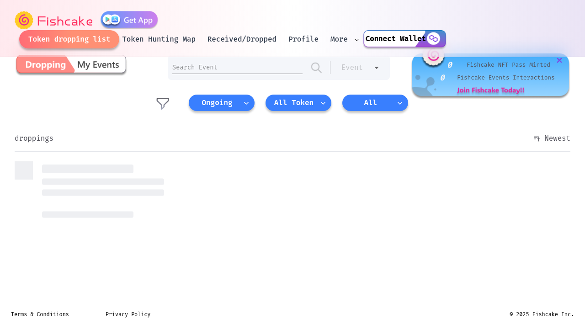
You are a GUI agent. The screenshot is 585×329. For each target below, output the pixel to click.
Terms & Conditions (40, 314)
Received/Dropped (242, 39)
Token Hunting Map (158, 39)
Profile (303, 39)
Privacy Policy (128, 314)
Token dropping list (69, 39)
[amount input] (237, 67)
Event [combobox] (352, 67)
